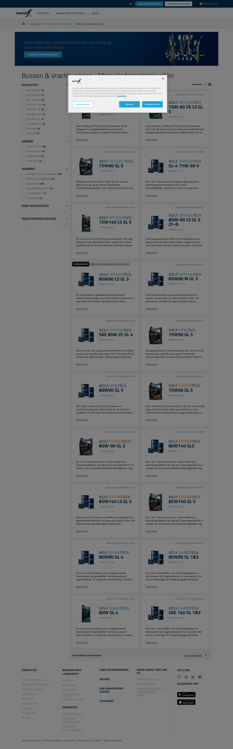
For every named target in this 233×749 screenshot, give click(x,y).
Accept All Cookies (152, 104)
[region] (117, 94)
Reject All (130, 104)
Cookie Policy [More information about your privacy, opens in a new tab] (122, 96)
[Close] (163, 78)
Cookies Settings (82, 104)
